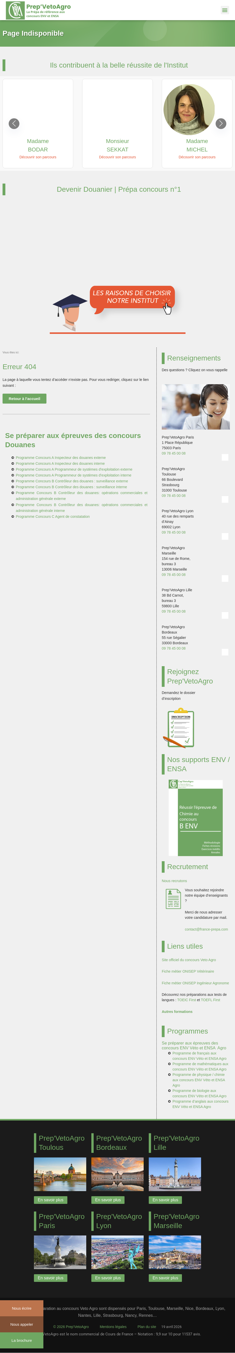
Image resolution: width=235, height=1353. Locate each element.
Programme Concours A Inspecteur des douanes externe (61, 458)
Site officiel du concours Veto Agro (189, 960)
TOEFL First (210, 1000)
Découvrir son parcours (37, 157)
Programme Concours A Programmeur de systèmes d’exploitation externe (74, 469)
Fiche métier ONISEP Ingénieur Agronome (195, 983)
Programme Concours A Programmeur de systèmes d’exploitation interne (73, 475)
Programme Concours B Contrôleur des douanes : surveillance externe (72, 481)
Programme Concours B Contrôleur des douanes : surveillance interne (71, 487)
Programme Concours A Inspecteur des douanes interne (60, 463)
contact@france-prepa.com (206, 929)
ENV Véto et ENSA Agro (207, 1069)
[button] (225, 10)
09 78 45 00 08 (173, 453)
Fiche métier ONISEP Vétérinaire (188, 971)
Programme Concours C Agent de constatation (53, 516)
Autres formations (177, 1012)
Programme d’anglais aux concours (200, 1101)
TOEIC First (186, 1000)
